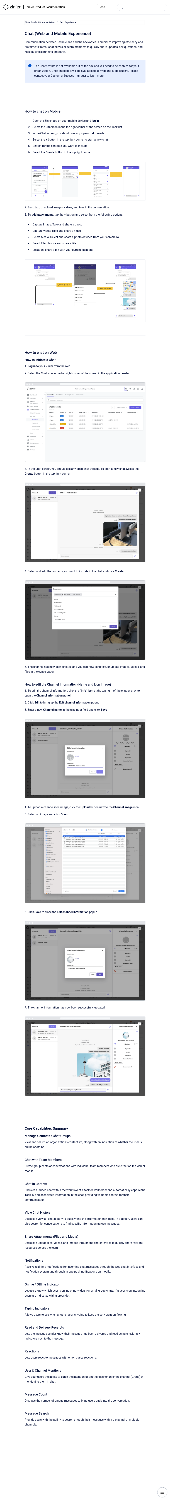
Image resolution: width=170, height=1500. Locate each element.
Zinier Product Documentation (45, 7)
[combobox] (142, 7)
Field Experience (67, 22)
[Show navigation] (162, 1492)
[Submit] (121, 7)
